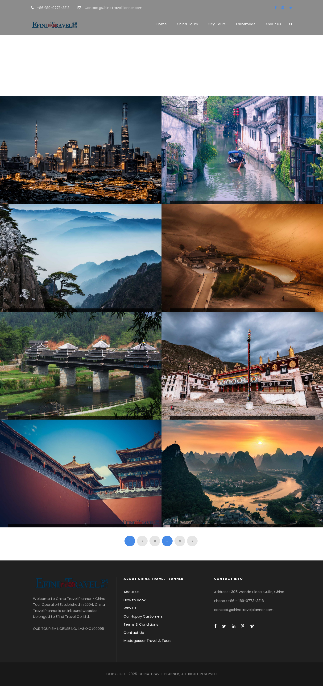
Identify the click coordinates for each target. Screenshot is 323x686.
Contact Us (134, 632)
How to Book (134, 600)
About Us (273, 24)
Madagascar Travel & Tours (147, 640)
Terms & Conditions (141, 624)
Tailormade (246, 24)
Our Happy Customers (143, 616)
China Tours (187, 24)
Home (162, 24)
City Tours (217, 24)
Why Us (130, 608)
